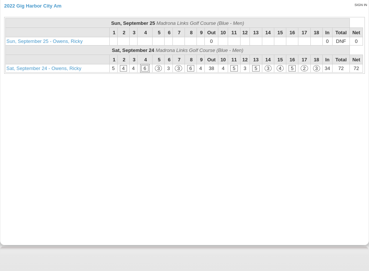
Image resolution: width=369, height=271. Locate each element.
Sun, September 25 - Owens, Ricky (44, 41)
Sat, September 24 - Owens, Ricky (43, 68)
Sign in (360, 5)
